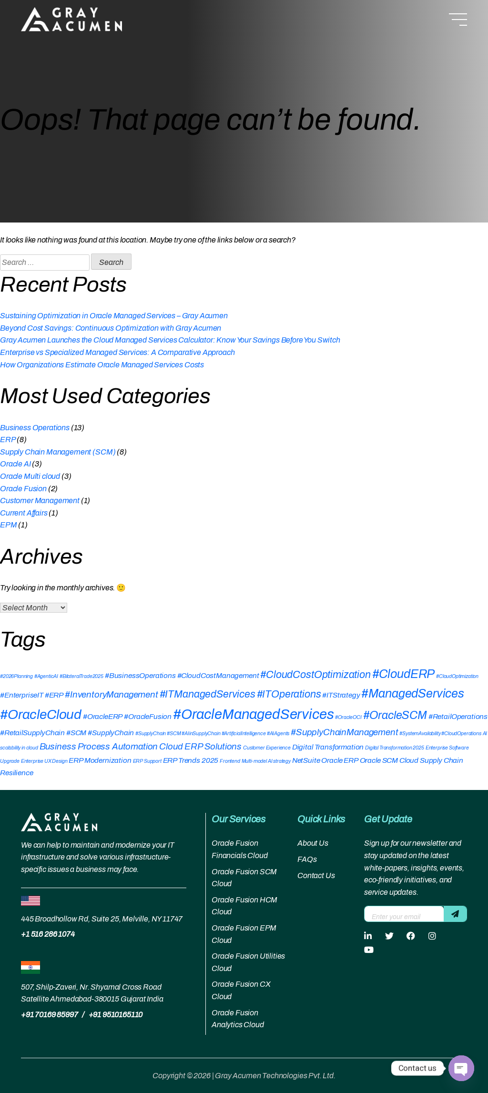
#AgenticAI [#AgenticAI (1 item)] (46, 676)
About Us (312, 843)
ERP (8, 439)
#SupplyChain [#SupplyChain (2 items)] (111, 733)
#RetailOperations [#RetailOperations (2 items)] (458, 716)
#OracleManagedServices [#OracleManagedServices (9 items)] (253, 714)
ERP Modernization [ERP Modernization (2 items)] (100, 760)
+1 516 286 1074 (48, 934)
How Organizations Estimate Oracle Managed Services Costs (102, 365)
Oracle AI (15, 464)
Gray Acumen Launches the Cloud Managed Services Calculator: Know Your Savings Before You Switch (170, 340)
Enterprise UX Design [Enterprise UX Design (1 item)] (44, 761)
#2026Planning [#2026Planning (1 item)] (16, 676)
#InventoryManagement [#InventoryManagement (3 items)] (111, 694)
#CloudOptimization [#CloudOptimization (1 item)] (457, 676)
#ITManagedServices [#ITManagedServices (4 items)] (207, 693)
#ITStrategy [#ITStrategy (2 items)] (341, 695)
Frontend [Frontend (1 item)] (230, 761)
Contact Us (316, 875)
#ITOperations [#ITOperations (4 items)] (289, 693)
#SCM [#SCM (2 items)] (76, 733)
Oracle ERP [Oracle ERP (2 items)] (339, 760)
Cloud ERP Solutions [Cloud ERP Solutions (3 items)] (200, 746)
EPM (8, 525)
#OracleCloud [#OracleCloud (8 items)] (40, 714)
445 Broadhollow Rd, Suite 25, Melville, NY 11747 (102, 919)
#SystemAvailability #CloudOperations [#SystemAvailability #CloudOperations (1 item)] (440, 733)
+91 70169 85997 (49, 1015)
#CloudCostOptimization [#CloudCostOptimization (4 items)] (315, 674)
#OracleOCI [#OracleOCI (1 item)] (348, 717)
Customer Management (40, 500)
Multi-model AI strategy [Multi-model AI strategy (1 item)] (266, 761)
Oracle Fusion (23, 489)
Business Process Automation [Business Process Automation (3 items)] (99, 746)
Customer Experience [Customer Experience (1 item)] (267, 747)
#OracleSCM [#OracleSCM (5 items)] (395, 715)
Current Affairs (24, 513)
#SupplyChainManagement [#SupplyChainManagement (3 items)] (344, 732)
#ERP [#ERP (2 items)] (54, 695)
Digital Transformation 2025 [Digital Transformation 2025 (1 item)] (394, 747)
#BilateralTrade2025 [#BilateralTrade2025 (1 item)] (81, 676)
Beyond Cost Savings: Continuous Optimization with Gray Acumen (110, 328)
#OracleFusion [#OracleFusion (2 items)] (148, 716)
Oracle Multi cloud (30, 476)
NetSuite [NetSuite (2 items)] (306, 760)
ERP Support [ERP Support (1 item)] (147, 761)
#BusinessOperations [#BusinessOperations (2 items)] (140, 675)
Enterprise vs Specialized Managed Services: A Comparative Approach (117, 352)
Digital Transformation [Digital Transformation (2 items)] (328, 747)
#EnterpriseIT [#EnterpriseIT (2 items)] (21, 695)
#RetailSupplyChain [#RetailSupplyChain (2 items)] (32, 733)
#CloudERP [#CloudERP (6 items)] (403, 674)
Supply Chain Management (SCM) (57, 452)
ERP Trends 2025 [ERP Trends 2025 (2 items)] (191, 760)
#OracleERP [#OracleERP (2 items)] (102, 716)
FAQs (306, 859)
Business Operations (35, 428)
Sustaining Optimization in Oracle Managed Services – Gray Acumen (114, 316)
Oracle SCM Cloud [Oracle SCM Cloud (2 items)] (389, 760)
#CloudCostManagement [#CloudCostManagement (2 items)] (218, 675)
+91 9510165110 (116, 1015)
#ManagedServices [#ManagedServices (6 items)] (412, 693)
